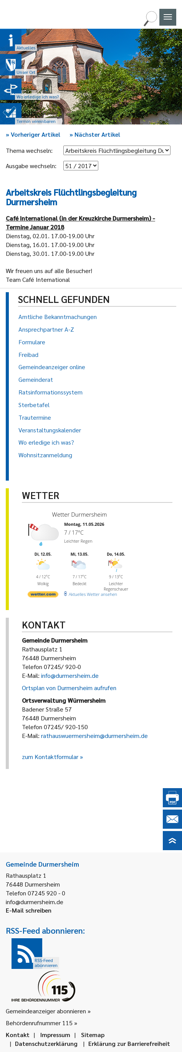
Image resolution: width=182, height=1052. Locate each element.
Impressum (55, 1035)
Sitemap (92, 1035)
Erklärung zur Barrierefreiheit (129, 1043)
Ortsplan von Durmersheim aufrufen (69, 688)
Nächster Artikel (94, 134)
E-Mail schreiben (28, 910)
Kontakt (18, 1035)
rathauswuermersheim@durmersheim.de (94, 735)
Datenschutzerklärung (46, 1043)
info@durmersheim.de (70, 675)
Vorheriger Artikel (33, 134)
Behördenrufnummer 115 (39, 1023)
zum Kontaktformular (50, 757)
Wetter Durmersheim (79, 514)
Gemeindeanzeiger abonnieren (46, 1011)
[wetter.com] (43, 596)
